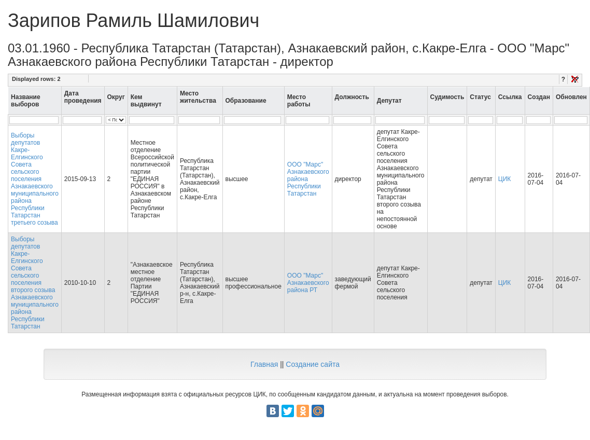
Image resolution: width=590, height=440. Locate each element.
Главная (264, 364)
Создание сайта (313, 364)
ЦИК (504, 179)
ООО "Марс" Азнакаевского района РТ (308, 283)
